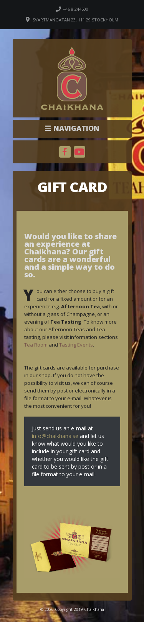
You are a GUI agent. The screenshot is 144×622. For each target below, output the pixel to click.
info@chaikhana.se (55, 436)
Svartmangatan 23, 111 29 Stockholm (75, 20)
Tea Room (36, 344)
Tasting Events (76, 344)
